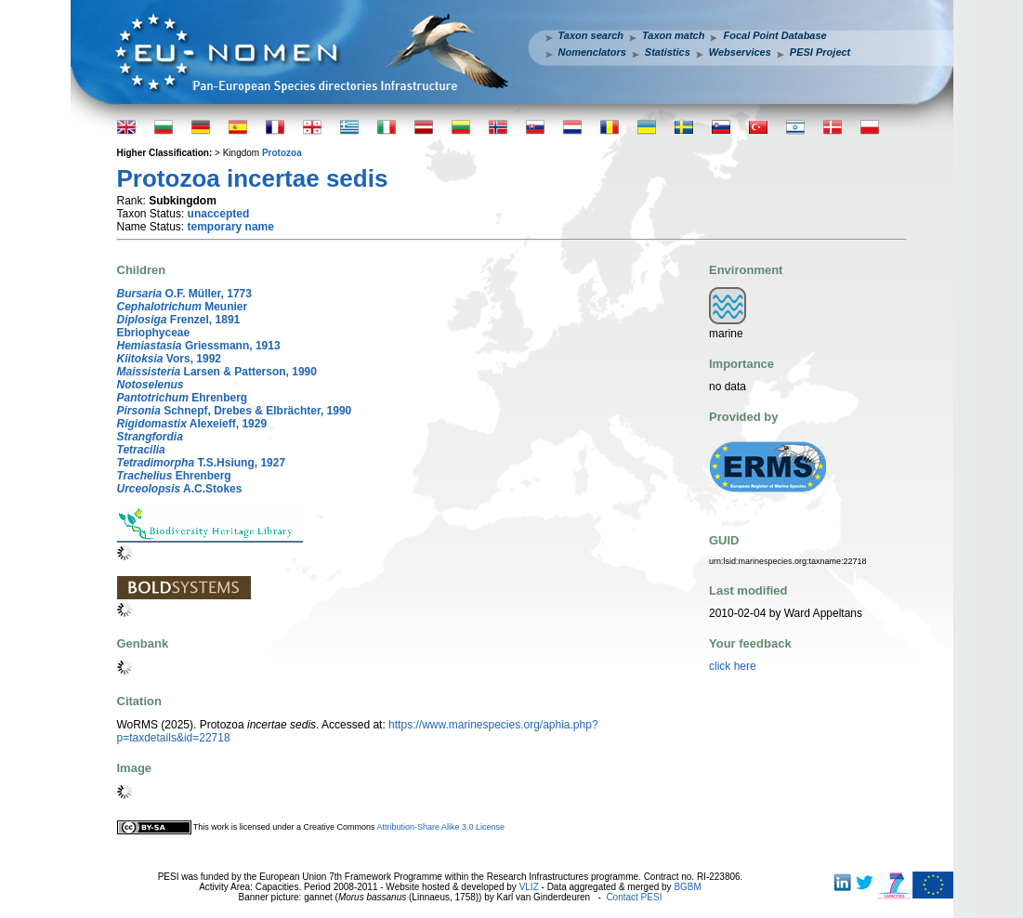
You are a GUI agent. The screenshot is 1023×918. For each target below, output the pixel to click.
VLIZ (529, 887)
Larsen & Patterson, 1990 (217, 371)
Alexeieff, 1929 (192, 423)
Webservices (740, 52)
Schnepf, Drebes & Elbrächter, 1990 (234, 410)
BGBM (687, 887)
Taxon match (673, 35)
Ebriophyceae (153, 332)
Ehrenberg (182, 397)
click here (732, 666)
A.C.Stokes (180, 488)
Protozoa (282, 153)
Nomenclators (592, 52)
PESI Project (820, 52)
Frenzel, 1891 (179, 319)
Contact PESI (634, 897)
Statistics (667, 52)
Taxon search (591, 35)
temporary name (231, 226)
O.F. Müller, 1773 (184, 293)
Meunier (182, 306)
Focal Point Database (774, 35)
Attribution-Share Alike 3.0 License (440, 827)
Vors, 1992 (169, 358)
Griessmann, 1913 (199, 345)
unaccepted (219, 213)
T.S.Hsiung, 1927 (201, 462)
